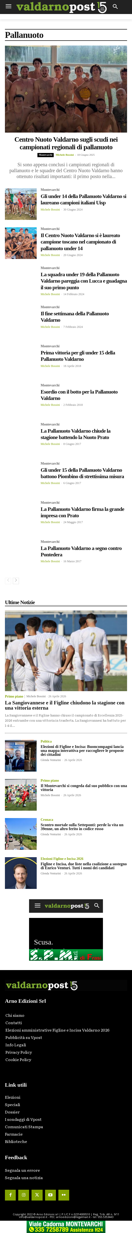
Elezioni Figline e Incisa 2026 (62, 859)
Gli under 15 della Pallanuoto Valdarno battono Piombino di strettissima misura (82, 473)
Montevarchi (45, 154)
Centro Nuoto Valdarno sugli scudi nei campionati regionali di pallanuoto (65, 143)
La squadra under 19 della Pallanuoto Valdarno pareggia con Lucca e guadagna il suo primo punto (84, 280)
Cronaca (47, 820)
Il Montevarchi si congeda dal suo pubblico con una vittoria (84, 788)
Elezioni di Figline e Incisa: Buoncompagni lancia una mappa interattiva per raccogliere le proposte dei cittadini (82, 751)
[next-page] (16, 581)
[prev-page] (8, 581)
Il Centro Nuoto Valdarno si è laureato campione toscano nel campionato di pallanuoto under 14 (80, 241)
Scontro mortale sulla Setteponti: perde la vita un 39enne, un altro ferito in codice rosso (82, 827)
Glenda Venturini (51, 760)
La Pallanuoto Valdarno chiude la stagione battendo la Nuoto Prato (75, 434)
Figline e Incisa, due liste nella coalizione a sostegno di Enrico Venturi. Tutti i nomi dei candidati (84, 866)
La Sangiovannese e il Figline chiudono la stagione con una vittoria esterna (64, 705)
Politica (46, 741)
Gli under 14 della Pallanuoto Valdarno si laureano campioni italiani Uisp (83, 199)
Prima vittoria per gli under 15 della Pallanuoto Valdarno (78, 356)
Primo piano (14, 696)
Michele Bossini (65, 154)
